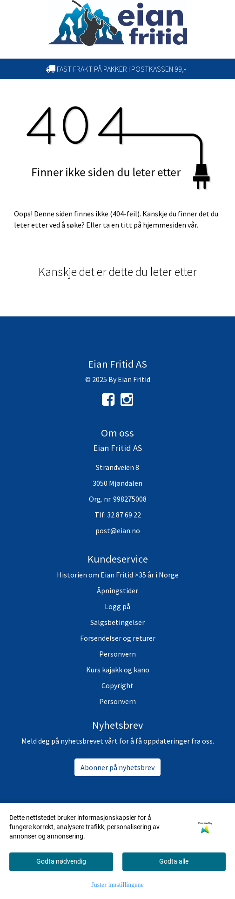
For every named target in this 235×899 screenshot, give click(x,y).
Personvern (117, 653)
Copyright (117, 685)
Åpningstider (117, 590)
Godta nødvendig (61, 861)
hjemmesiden (164, 224)
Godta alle (173, 861)
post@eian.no (117, 530)
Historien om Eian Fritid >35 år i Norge (118, 574)
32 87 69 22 (124, 514)
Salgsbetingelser (117, 622)
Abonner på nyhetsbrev (117, 767)
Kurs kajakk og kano (117, 669)
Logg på (117, 606)
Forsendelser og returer (117, 638)
